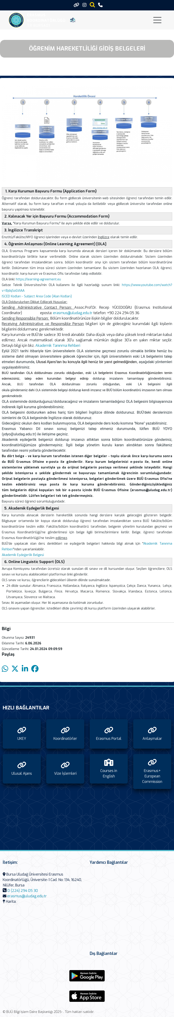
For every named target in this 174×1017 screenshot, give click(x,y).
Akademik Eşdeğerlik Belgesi (23, 555)
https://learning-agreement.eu (38, 279)
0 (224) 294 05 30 (22, 890)
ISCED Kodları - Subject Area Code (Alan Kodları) (37, 296)
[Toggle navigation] (157, 20)
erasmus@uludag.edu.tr (72, 313)
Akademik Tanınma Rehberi (57, 345)
